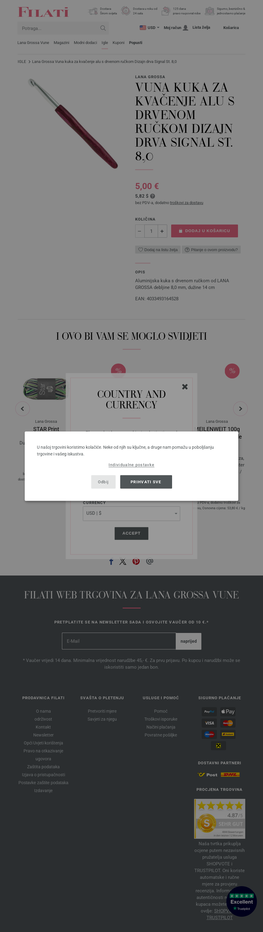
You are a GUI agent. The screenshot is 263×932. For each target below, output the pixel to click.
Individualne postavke (131, 464)
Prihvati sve (146, 482)
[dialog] (131, 466)
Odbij (103, 482)
